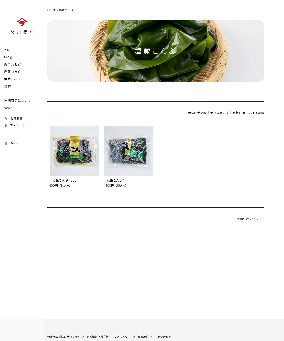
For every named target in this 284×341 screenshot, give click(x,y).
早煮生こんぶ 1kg (116, 180)
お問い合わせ (163, 337)
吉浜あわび (12, 65)
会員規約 (143, 337)
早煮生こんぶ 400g (63, 180)
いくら (8, 57)
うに (7, 50)
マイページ (14, 125)
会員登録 (13, 118)
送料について (123, 337)
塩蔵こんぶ (12, 79)
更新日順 (239, 113)
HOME (51, 10)
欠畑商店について (17, 101)
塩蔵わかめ (12, 72)
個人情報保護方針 (98, 337)
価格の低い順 (197, 113)
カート (11, 143)
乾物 (7, 86)
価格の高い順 (219, 113)
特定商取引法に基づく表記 (63, 337)
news (8, 108)
